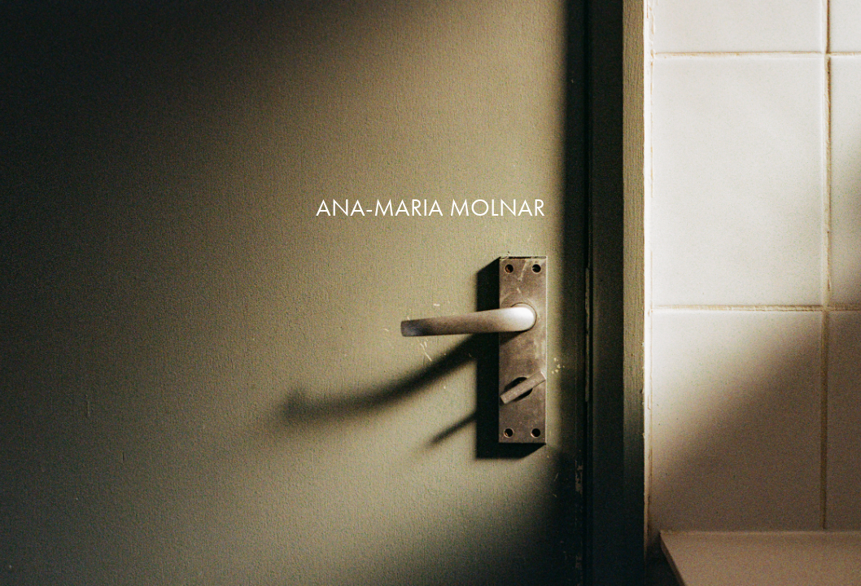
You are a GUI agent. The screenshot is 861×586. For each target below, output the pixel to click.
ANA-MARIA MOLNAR (430, 207)
